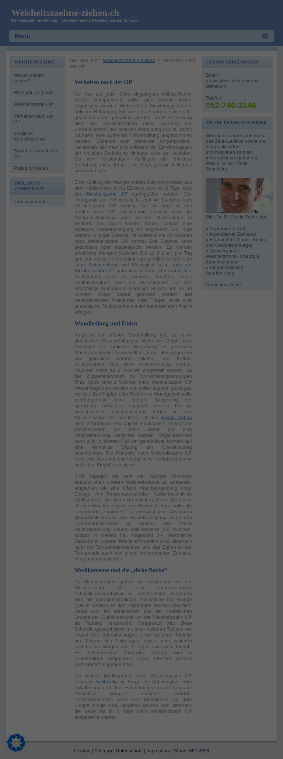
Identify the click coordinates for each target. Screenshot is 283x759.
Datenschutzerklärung (39, 121)
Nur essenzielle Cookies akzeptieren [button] (141, 174)
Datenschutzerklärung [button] (144, 213)
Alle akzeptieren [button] (75, 152)
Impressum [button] (175, 213)
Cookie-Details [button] (110, 213)
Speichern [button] (208, 152)
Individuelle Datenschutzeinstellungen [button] (142, 196)
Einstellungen (64, 128)
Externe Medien (174, 55)
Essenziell (168, 17)
